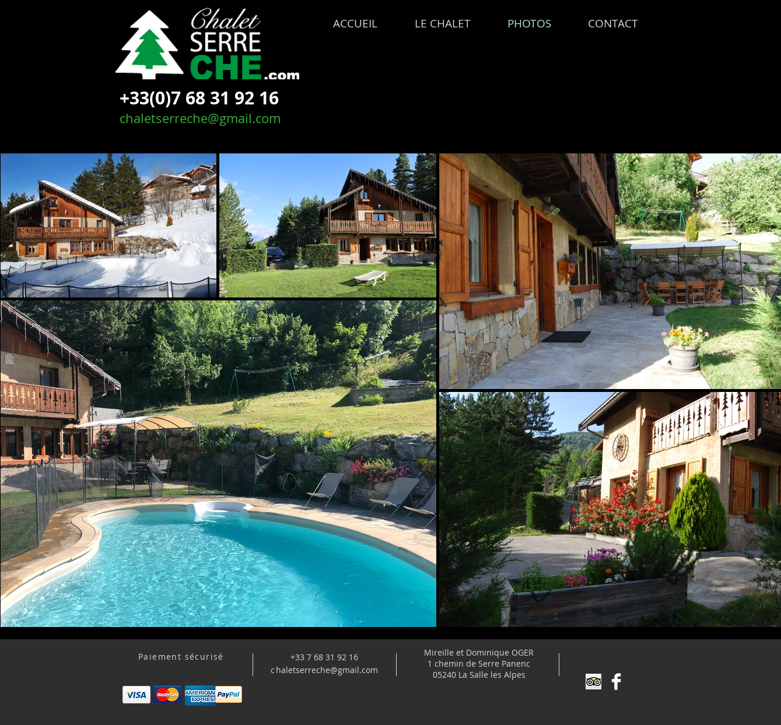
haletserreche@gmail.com (327, 669)
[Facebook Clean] (616, 681)
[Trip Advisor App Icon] (593, 681)
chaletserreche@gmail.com (200, 118)
